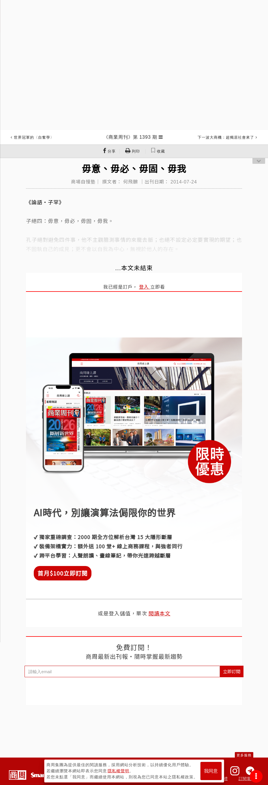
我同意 (211, 771)
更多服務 (244, 755)
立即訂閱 (231, 671)
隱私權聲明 (118, 771)
